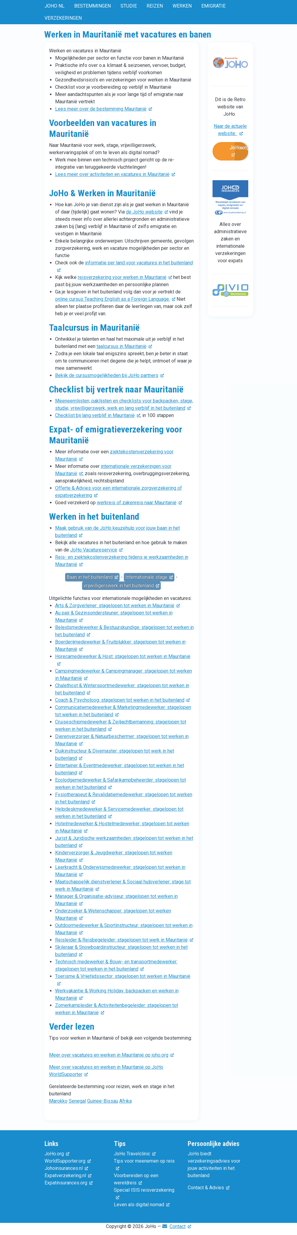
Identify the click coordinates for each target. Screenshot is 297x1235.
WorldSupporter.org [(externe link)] (68, 1161)
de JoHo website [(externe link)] (147, 212)
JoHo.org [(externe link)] (238, 151)
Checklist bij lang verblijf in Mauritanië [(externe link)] (97, 415)
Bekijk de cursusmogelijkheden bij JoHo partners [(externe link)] (109, 375)
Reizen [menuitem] (155, 6)
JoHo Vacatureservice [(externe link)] (96, 550)
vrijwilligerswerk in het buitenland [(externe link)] (121, 585)
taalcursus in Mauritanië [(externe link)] (124, 346)
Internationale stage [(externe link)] (149, 577)
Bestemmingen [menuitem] (92, 6)
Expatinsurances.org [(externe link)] (69, 1183)
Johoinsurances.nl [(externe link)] (66, 1168)
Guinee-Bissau (102, 1101)
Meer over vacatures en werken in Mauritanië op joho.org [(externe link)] (111, 1055)
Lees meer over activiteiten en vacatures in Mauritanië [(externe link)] (115, 174)
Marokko (58, 1101)
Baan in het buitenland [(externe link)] (92, 577)
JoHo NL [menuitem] (54, 6)
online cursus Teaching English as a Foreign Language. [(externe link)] (115, 299)
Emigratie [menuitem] (213, 6)
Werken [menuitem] (182, 6)
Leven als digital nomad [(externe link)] (142, 1204)
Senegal (77, 1101)
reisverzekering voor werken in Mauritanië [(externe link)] (125, 277)
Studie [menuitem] (128, 6)
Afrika (125, 1101)
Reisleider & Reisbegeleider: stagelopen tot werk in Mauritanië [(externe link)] (124, 940)
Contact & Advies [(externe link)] (208, 1187)
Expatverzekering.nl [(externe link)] (68, 1175)
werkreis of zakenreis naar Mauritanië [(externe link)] (139, 502)
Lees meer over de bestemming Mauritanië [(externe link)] (103, 109)
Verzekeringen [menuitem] (63, 18)
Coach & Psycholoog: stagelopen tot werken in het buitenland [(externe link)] (122, 700)
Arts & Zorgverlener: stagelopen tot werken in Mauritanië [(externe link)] (117, 605)
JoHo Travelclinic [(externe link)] (135, 1154)
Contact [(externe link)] (180, 1226)
